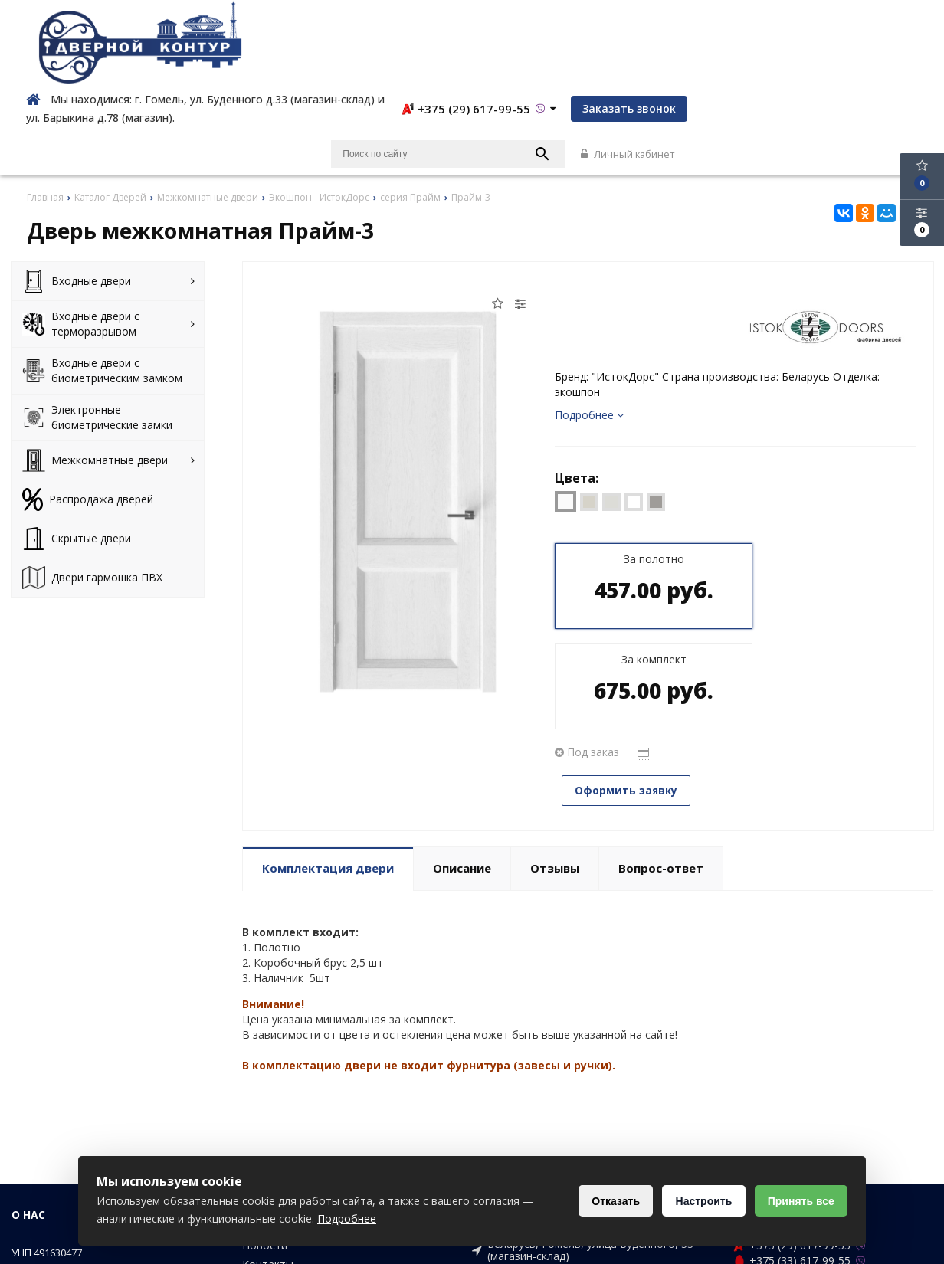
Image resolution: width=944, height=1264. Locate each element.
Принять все (799, 1201)
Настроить (699, 1201)
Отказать (609, 1201)
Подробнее (589, 331)
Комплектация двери (328, 728)
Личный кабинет (885, 70)
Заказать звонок (874, 24)
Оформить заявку (631, 606)
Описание (462, 728)
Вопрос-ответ (660, 728)
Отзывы (554, 728)
